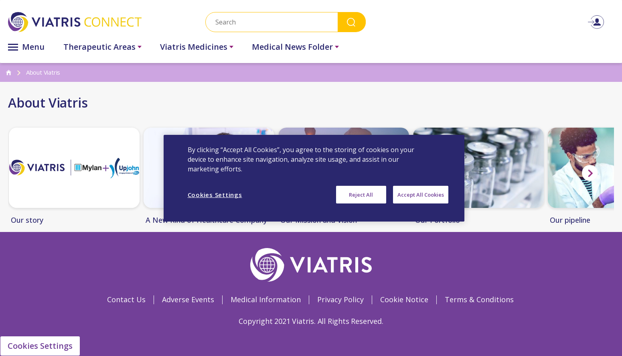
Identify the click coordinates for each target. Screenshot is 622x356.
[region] (314, 177)
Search (352, 22)
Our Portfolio (437, 220)
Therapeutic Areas (99, 46)
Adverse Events (188, 299)
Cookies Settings (40, 345)
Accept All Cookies (420, 194)
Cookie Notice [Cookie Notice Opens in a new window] (404, 299)
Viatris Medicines (193, 46)
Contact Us (126, 299)
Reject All (361, 194)
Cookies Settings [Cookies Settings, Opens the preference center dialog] (215, 194)
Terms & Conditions (479, 299)
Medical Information (266, 299)
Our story (27, 220)
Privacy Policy (340, 299)
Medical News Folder (292, 46)
